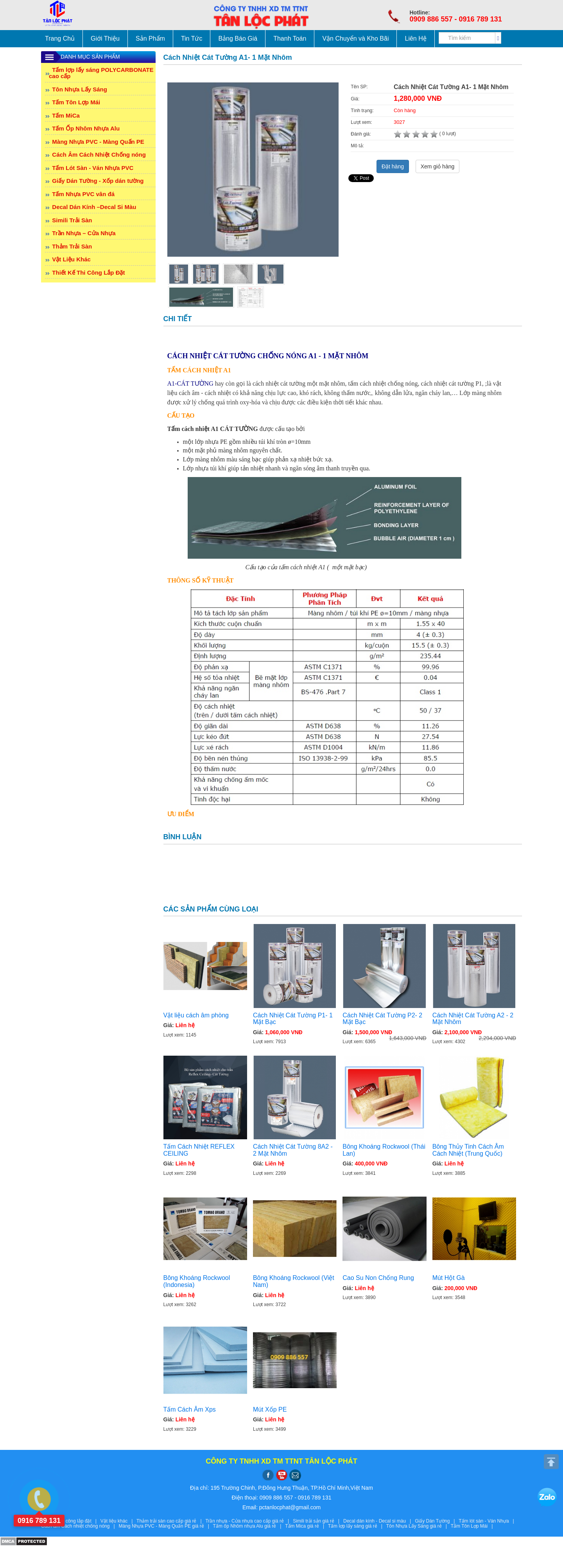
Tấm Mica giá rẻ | (306, 1526)
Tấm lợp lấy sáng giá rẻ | (357, 1526)
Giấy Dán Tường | (437, 1521)
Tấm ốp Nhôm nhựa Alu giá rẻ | (249, 1526)
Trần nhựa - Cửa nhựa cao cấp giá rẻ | (249, 1521)
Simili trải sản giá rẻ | (318, 1521)
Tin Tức (192, 38)
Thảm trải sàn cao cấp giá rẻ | (170, 1521)
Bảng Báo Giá (237, 38)
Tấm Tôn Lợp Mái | (473, 1526)
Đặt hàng (393, 166)
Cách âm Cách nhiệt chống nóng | (80, 1526)
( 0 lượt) (425, 133)
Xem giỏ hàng (438, 166)
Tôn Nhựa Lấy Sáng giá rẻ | (418, 1526)
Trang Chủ (60, 38)
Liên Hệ (415, 38)
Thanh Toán (289, 38)
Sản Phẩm (150, 38)
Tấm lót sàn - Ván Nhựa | (487, 1521)
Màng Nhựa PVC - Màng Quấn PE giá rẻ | (166, 1526)
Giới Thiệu (105, 38)
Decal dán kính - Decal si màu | (379, 1521)
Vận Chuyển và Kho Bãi (355, 38)
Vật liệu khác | (118, 1521)
